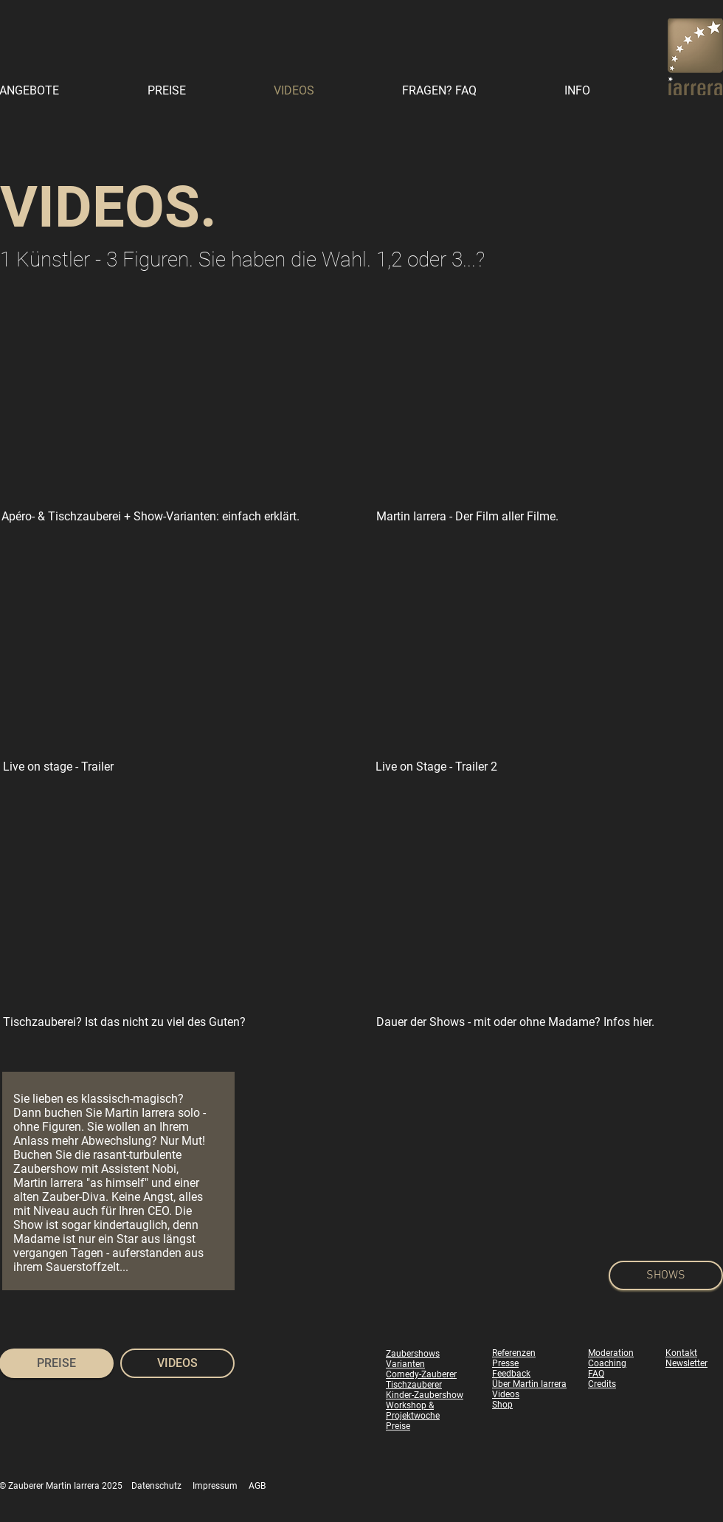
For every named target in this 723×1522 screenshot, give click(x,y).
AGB (257, 1486)
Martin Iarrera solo (152, 1113)
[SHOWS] (666, 1275)
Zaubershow (45, 1169)
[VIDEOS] (177, 1363)
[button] (609, 90)
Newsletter (686, 1363)
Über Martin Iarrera (529, 1384)
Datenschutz (156, 1486)
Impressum (215, 1486)
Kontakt (681, 1353)
